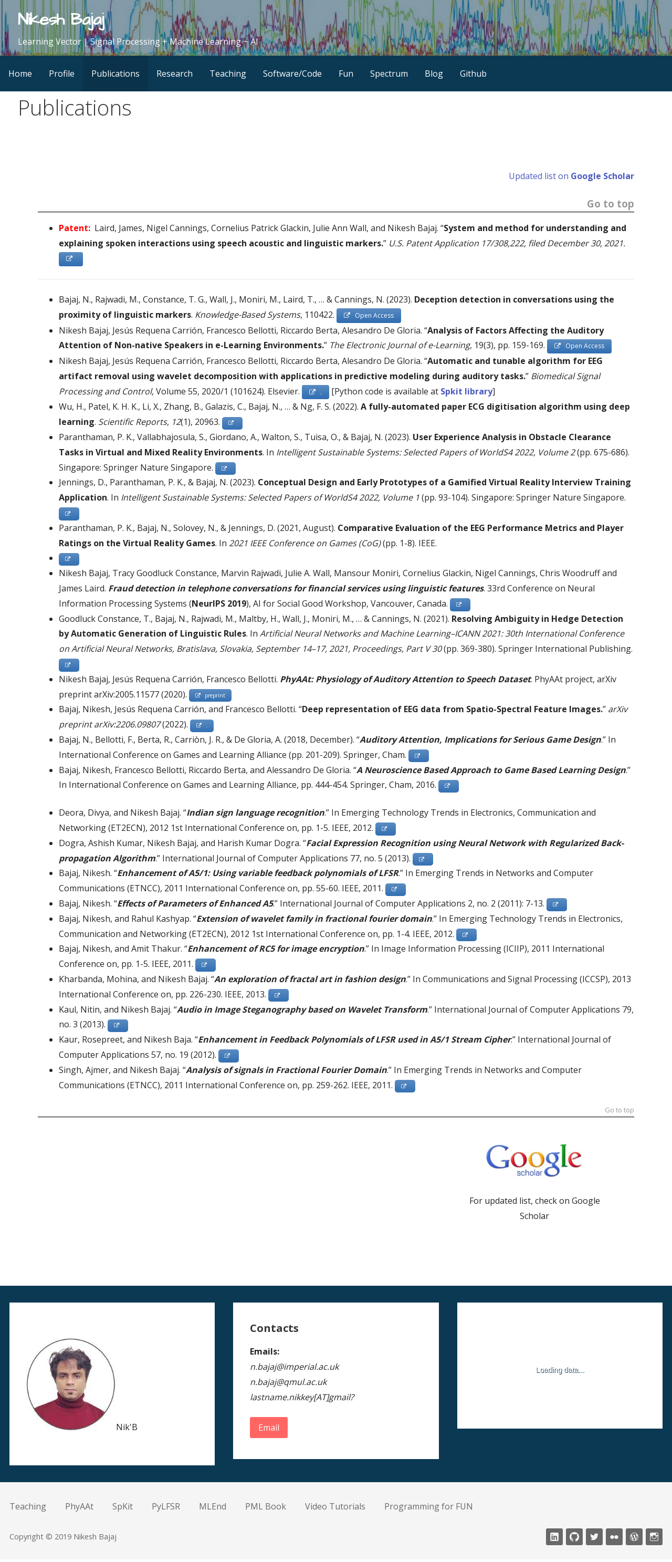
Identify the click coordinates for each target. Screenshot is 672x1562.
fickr (614, 1539)
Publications (115, 73)
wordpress (634, 1539)
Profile (62, 73)
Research (174, 73)
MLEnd (212, 1509)
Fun (346, 73)
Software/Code (292, 73)
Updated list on (571, 176)
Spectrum (389, 73)
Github (473, 73)
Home (20, 73)
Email (268, 1430)
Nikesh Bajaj (61, 20)
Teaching (227, 73)
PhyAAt (79, 1509)
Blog (434, 73)
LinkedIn (554, 1539)
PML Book (265, 1509)
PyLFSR (166, 1509)
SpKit (122, 1509)
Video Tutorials (335, 1509)
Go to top (610, 205)
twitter (594, 1539)
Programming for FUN (428, 1509)
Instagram (654, 1539)
